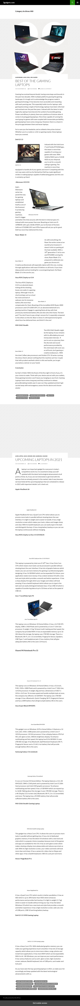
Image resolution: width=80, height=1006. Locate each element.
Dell (28, 77)
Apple (21, 456)
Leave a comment (45, 89)
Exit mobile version (40, 1003)
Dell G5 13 (50, 395)
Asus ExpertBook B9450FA (25, 983)
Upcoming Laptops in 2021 (38, 459)
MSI (32, 77)
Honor (30, 456)
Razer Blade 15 (34, 398)
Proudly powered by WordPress (12, 998)
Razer (35, 77)
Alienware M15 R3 (22, 395)
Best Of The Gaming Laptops (33, 83)
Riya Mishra (33, 89)
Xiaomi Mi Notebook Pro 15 (47, 988)
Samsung (39, 456)
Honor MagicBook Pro (24, 986)
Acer (17, 456)
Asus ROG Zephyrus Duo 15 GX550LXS (46, 983)
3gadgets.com (9, 2)
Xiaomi (44, 456)
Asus (25, 77)
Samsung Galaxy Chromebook (26, 988)
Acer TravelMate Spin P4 (24, 981)
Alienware (19, 77)
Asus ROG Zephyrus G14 (38, 395)
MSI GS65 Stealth (22, 398)
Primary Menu (77, 2)
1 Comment (44, 463)
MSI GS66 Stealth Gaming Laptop (44, 986)
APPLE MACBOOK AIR (41, 981)
